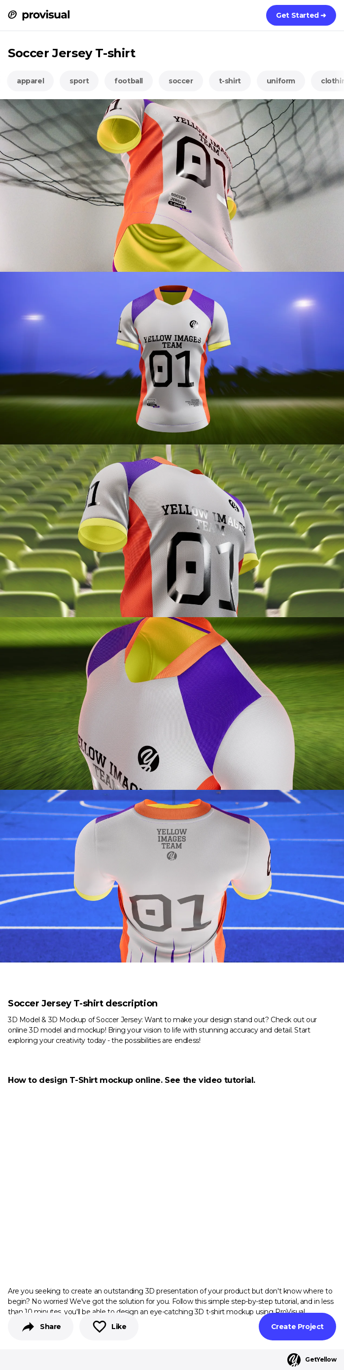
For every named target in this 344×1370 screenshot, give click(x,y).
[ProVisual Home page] (38, 15)
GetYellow (311, 1360)
